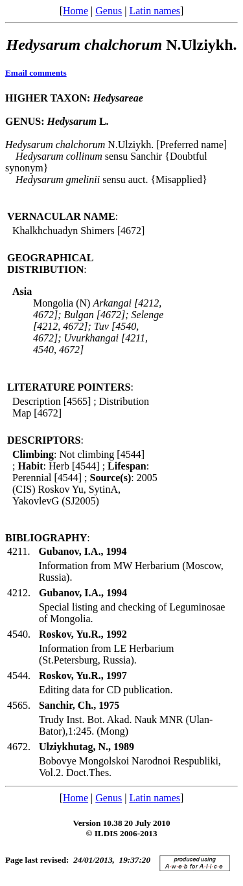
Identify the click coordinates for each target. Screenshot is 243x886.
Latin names (154, 10)
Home (75, 10)
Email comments (36, 73)
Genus (108, 10)
